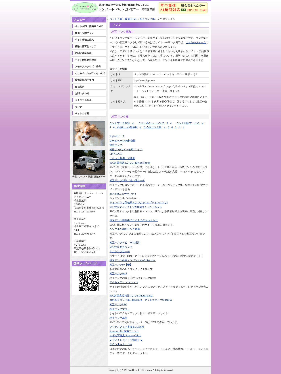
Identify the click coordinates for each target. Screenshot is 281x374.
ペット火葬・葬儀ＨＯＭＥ (89, 26)
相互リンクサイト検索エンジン (126, 149)
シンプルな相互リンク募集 (125, 229)
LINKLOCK (116, 153)
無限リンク (116, 145)
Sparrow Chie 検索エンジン (124, 331)
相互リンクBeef (118, 273)
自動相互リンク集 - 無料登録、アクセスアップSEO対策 (141, 300)
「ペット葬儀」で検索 (122, 158)
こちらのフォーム (196, 42)
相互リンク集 (147, 19)
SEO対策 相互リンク (121, 247)
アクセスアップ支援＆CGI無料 (127, 326)
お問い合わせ (82, 93)
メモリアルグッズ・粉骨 (88, 66)
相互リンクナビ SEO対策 (125, 242)
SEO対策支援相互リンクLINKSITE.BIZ (131, 295)
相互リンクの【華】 (121, 264)
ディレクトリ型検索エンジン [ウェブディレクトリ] (138, 202)
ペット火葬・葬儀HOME (123, 19)
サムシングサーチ (120, 251)
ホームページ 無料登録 (122, 140)
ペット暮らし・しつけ (151, 123)
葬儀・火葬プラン (84, 33)
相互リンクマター (120, 309)
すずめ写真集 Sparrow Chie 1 (125, 335)
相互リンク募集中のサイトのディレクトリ (134, 220)
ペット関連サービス (188, 123)
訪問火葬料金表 (83, 53)
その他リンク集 (152, 127)
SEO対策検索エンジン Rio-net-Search (130, 162)
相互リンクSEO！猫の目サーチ (127, 180)
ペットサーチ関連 (120, 123)
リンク (78, 106)
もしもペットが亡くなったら (90, 73)
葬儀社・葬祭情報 (127, 127)
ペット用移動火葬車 (85, 59)
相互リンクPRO (118, 304)
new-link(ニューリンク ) (123, 193)
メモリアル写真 (83, 100)
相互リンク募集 (118, 318)
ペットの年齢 (82, 113)
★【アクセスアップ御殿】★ (126, 340)
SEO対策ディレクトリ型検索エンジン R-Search (136, 207)
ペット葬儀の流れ (84, 39)
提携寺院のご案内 (84, 80)
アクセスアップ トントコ (124, 282)
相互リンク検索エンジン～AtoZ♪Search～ (133, 260)
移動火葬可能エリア (85, 46)
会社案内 (79, 86)
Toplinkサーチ (117, 136)
